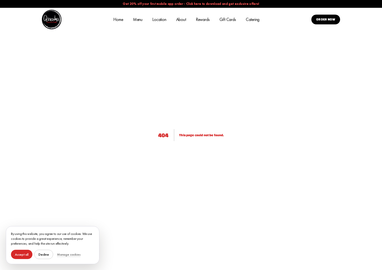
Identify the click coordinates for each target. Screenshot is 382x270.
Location (159, 19)
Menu (138, 19)
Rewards (203, 19)
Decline (43, 254)
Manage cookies (68, 254)
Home (118, 19)
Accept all (22, 254)
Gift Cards (228, 19)
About (181, 19)
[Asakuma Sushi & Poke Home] (51, 19)
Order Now (325, 19)
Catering (253, 19)
